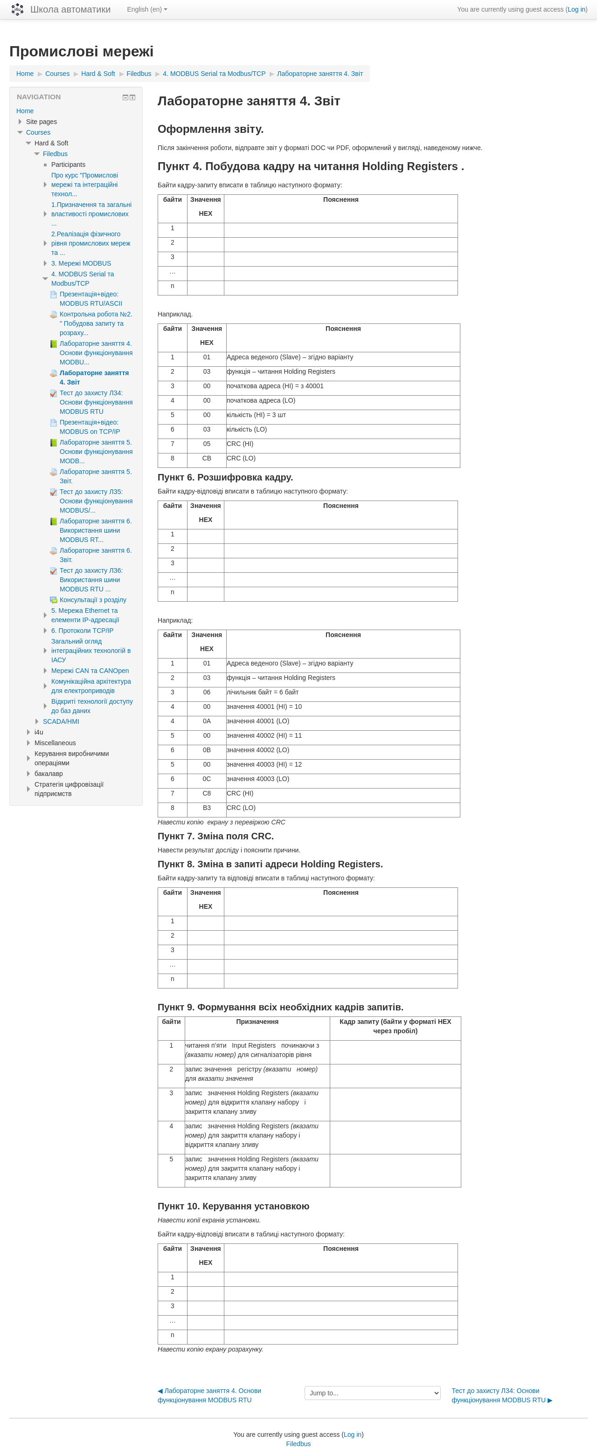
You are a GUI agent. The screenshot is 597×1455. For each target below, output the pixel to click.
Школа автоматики (70, 9)
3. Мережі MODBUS (81, 263)
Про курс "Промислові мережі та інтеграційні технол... (84, 185)
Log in (576, 9)
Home (25, 111)
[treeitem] (76, 111)
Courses (38, 132)
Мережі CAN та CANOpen (90, 670)
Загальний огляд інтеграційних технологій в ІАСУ (91, 651)
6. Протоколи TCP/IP (82, 630)
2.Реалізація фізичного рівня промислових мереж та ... (91, 243)
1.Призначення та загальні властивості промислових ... (91, 214)
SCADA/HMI (61, 721)
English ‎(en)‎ (147, 9)
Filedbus (55, 154)
